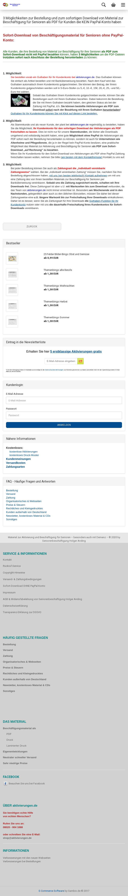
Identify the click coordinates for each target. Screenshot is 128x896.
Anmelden (64, 425)
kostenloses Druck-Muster (24, 455)
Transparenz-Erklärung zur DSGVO (22, 612)
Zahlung (10, 497)
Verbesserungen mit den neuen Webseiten (26, 857)
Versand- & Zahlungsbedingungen (22, 579)
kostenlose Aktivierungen (24, 451)
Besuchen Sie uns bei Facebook (27, 783)
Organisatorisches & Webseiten (23, 501)
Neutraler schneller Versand (19, 757)
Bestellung (12, 490)
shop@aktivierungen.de (17, 837)
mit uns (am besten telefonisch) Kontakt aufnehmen (78, 175)
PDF (8, 733)
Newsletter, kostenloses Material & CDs (28, 515)
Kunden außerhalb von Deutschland (26, 512)
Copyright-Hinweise (14, 572)
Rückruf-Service (12, 565)
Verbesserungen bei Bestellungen (22, 861)
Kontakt (7, 559)
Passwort (11, 408)
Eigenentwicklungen (15, 751)
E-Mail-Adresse (14, 393)
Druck (9, 739)
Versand (10, 493)
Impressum (9, 592)
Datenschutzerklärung (15, 605)
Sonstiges (11, 519)
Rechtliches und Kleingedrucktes (24, 508)
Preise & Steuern (15, 504)
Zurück (31, 226)
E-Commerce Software (51, 890)
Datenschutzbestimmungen (54, 370)
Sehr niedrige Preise (15, 763)
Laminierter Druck (16, 745)
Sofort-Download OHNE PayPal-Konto (24, 585)
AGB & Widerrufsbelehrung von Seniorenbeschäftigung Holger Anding (42, 599)
